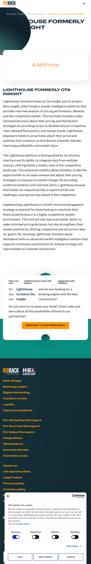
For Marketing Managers (22, 420)
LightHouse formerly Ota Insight (66, 13)
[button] (84, 3)
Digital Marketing (16, 393)
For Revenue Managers (21, 426)
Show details (72, 546)
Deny (20, 557)
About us (10, 466)
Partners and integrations (32, 13)
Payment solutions (17, 410)
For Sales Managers (19, 432)
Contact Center (15, 398)
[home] (9, 3)
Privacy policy (14, 483)
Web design (12, 381)
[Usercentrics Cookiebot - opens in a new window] (74, 496)
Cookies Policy (23, 524)
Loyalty (8, 404)
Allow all (71, 557)
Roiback (11, 13)
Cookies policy (14, 489)
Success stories (15, 450)
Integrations (12, 438)
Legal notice (12, 477)
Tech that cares (15, 456)
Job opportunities (16, 471)
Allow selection (45, 557)
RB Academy (13, 444)
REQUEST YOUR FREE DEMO (45, 325)
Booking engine (15, 387)
